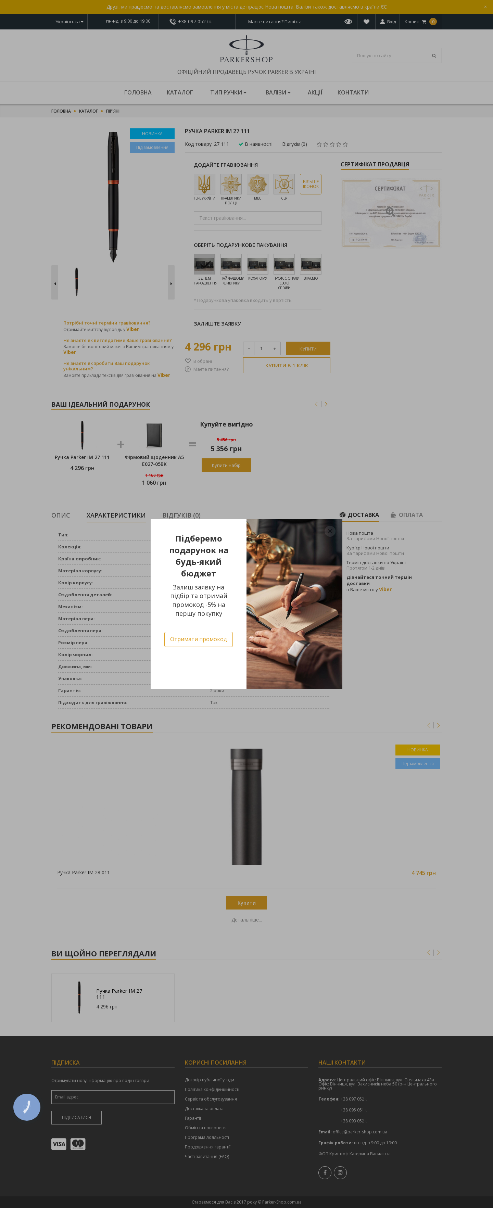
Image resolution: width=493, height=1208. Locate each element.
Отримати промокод (198, 639)
